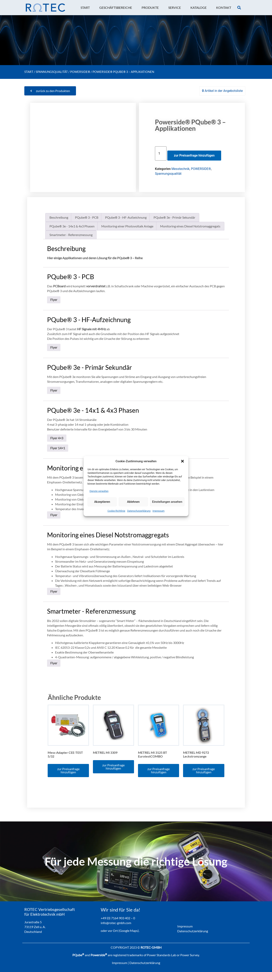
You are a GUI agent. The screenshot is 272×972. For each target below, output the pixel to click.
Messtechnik (180, 169)
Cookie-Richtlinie (116, 510)
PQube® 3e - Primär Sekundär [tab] (174, 217)
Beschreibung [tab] (58, 217)
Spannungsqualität (52, 71)
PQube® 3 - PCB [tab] (86, 217)
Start (28, 71)
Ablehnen (133, 502)
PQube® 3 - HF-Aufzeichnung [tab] (126, 217)
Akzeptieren (102, 502)
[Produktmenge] (161, 153)
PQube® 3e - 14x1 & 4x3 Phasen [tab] (72, 226)
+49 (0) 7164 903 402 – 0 (118, 918)
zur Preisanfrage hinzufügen (194, 155)
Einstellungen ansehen (167, 502)
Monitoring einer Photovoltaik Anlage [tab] (127, 226)
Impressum (159, 510)
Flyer (53, 300)
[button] (182, 461)
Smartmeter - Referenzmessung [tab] (71, 235)
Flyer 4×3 (56, 438)
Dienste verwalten (99, 491)
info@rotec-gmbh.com (116, 923)
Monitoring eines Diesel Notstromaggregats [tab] (190, 226)
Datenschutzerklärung (139, 510)
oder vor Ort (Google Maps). (120, 930)
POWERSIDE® (80, 71)
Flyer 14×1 (57, 448)
